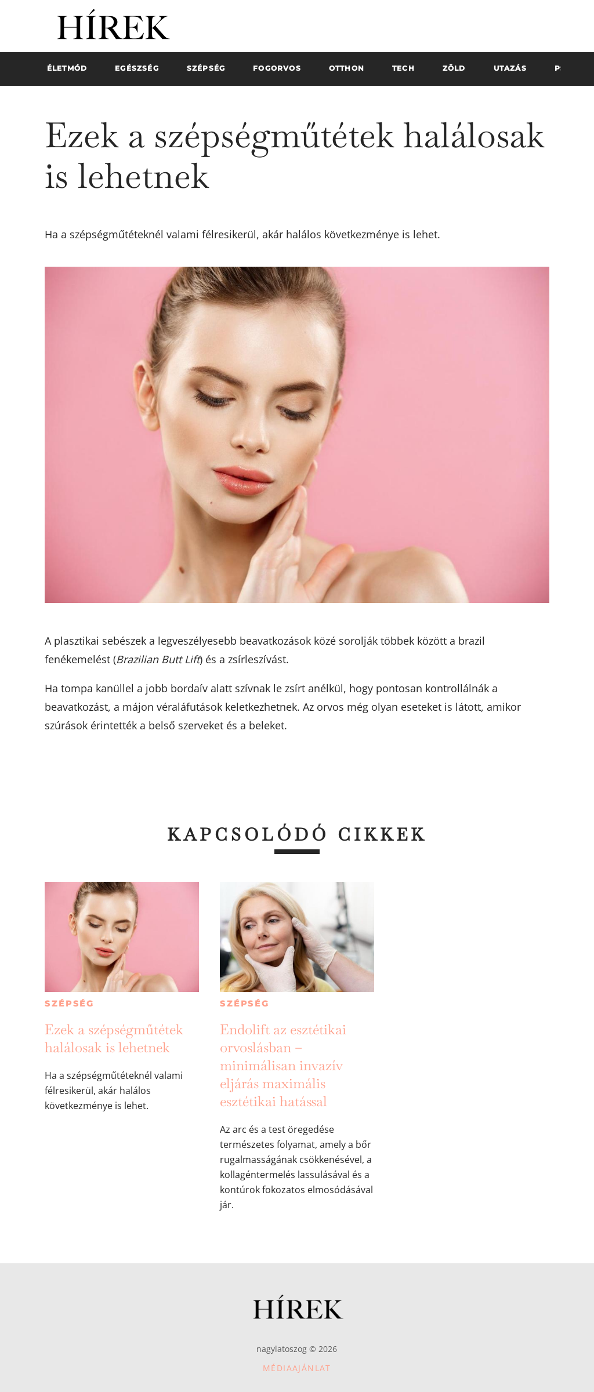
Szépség (70, 1003)
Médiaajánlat (297, 1367)
